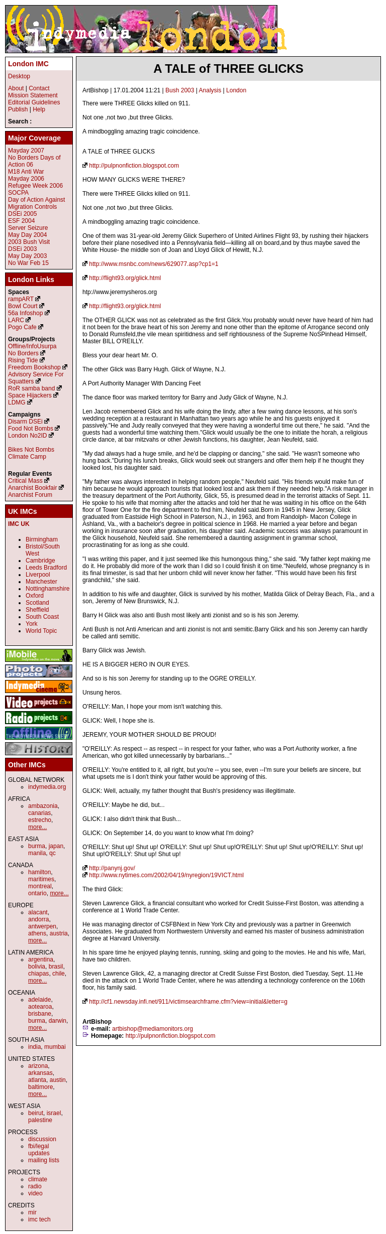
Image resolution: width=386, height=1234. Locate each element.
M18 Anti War (26, 171)
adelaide (39, 999)
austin (58, 1079)
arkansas (40, 1072)
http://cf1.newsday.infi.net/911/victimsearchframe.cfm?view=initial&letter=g (188, 1001)
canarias (39, 812)
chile (58, 973)
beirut (35, 1113)
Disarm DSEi (25, 421)
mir (32, 1212)
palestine (40, 1120)
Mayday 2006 (26, 178)
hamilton (39, 872)
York (32, 623)
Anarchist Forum (30, 494)
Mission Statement (33, 95)
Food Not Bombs (30, 428)
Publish (18, 109)
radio (35, 1186)
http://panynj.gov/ (112, 868)
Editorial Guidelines (34, 102)
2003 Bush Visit (29, 241)
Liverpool (38, 574)
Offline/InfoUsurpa (32, 346)
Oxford (35, 595)
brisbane (39, 1013)
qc (52, 853)
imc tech (39, 1219)
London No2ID (27, 435)
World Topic (41, 630)
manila (37, 853)
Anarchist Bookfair (32, 487)
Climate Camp (27, 456)
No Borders (23, 353)
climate (37, 1179)
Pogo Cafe (22, 327)
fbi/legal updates (39, 1150)
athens (37, 933)
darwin (57, 1020)
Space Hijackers (30, 395)
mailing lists (43, 1160)
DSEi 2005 (22, 213)
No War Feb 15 (28, 262)
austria (59, 933)
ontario (37, 893)
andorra (38, 919)
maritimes (41, 879)
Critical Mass (25, 480)
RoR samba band (31, 388)
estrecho (39, 820)
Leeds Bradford (46, 567)
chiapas (38, 973)
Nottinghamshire (47, 588)
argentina (40, 959)
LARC (16, 320)
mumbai (55, 1046)
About (16, 88)
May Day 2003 (27, 255)
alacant (38, 912)
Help (39, 109)
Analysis (210, 90)
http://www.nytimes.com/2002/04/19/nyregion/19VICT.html (166, 875)
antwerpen (42, 926)
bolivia (36, 966)
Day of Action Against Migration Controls (36, 203)
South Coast (42, 616)
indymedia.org (47, 786)
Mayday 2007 (26, 150)
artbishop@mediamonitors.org (152, 1028)
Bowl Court (23, 306)
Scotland (37, 602)
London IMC (28, 64)
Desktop (19, 76)
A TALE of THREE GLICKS (228, 68)
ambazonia (43, 805)
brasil (56, 966)
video (35, 1193)
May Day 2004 (27, 234)
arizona (38, 1065)
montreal (40, 886)
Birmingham (42, 539)
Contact (39, 88)
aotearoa (40, 1006)
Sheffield (37, 609)
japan (56, 846)
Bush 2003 (179, 90)
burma (36, 846)
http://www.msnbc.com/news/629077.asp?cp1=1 (153, 263)
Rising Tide (24, 360)
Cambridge (40, 560)
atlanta (37, 1079)
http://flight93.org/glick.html (125, 278)
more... (37, 827)
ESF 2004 (21, 220)
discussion (42, 1139)
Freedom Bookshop (34, 367)
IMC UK (19, 523)
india (34, 1046)
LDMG (17, 402)
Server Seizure (28, 227)
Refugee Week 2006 (35, 185)
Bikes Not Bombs (31, 449)
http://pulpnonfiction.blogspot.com (134, 165)
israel (54, 1113)
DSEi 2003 (22, 248)
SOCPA (18, 192)
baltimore (40, 1086)
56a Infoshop (25, 313)
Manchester (41, 581)
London (236, 90)
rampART (21, 299)
